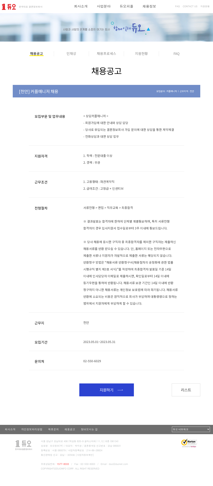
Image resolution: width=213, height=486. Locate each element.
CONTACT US (190, 6)
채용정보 (149, 6)
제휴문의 (53, 429)
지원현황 (205, 6)
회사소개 (81, 6)
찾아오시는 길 (89, 429)
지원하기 (106, 390)
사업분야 (103, 6)
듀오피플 (126, 6)
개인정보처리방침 (31, 429)
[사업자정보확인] (85, 454)
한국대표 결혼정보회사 (30, 6)
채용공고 (69, 429)
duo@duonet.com (118, 463)
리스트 (186, 390)
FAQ (177, 6)
